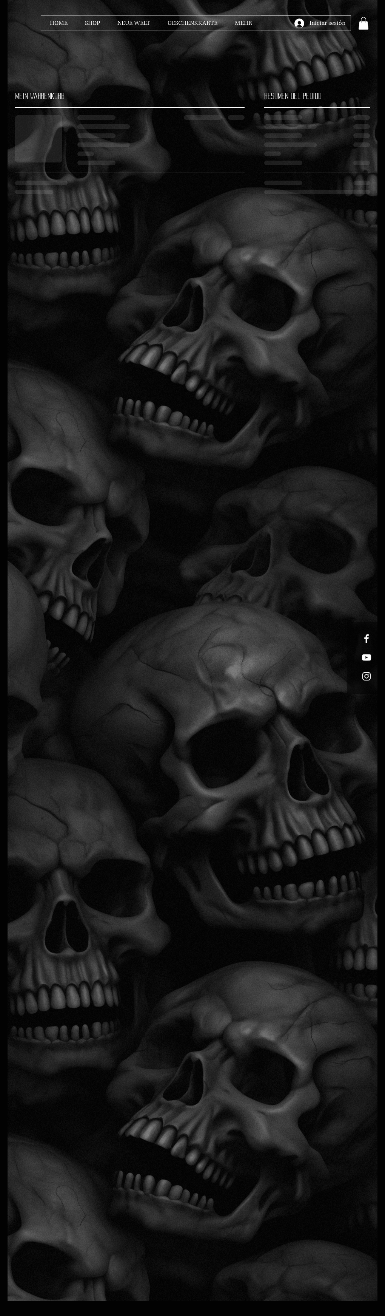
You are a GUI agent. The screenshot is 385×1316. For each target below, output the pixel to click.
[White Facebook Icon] (366, 638)
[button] (363, 23)
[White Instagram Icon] (366, 676)
